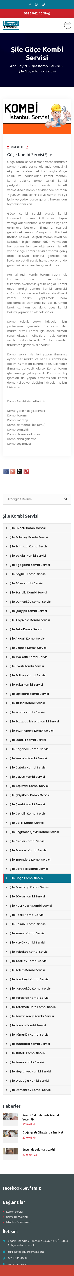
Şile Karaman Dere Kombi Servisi (33, 1007)
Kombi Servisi (14, 1212)
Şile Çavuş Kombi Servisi (27, 777)
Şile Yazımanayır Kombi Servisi (32, 731)
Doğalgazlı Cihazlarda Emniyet (42, 1132)
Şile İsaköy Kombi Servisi (27, 942)
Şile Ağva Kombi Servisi (26, 583)
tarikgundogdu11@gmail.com (26, 1252)
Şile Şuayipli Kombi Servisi (28, 611)
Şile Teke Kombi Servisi (26, 629)
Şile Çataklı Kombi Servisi (28, 767)
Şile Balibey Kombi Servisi (28, 675)
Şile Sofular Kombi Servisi (28, 556)
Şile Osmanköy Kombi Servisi (30, 602)
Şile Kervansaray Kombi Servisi (32, 1016)
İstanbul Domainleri (18, 1222)
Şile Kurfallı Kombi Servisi (27, 1053)
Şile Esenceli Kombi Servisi (28, 850)
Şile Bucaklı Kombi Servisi (28, 740)
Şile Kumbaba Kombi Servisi (30, 1044)
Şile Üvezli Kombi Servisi (27, 666)
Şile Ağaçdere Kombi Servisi (30, 565)
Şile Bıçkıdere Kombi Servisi (29, 694)
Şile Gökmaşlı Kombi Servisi (29, 887)
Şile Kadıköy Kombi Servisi (28, 961)
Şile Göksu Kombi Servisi (27, 896)
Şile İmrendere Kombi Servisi (30, 860)
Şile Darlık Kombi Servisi (27, 823)
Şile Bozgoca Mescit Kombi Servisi (34, 721)
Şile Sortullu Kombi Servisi (28, 592)
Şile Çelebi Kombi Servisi (27, 804)
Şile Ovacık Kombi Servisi (28, 528)
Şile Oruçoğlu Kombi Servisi (29, 1081)
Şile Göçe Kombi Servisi (26, 878)
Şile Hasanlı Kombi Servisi (28, 924)
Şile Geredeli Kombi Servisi (29, 869)
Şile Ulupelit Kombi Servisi (28, 648)
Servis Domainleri (17, 1217)
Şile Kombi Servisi (46, 66)
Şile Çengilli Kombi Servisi (28, 813)
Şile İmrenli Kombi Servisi (27, 933)
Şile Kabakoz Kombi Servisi (29, 952)
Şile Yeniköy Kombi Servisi (28, 758)
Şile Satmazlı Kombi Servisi (29, 546)
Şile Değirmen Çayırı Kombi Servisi (34, 832)
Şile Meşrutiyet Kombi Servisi (30, 1071)
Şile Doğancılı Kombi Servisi (29, 749)
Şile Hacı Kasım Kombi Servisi (31, 906)
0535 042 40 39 (17, 1258)
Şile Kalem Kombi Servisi (27, 970)
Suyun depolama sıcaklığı (39, 1149)
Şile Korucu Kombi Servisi (28, 1025)
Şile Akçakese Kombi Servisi (30, 620)
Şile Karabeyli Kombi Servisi (29, 979)
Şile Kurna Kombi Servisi (27, 1062)
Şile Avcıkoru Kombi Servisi (29, 657)
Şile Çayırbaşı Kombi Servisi (30, 795)
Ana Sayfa (18, 66)
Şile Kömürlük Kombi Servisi (29, 1035)
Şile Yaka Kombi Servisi (26, 685)
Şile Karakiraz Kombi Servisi (29, 998)
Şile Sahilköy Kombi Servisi (29, 537)
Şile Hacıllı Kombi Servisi (27, 915)
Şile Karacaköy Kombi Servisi (30, 988)
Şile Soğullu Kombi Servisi (28, 574)
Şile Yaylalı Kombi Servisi (27, 712)
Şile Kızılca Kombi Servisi (27, 703)
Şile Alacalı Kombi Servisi (27, 638)
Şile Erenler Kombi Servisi (27, 841)
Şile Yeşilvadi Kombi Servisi (29, 786)
